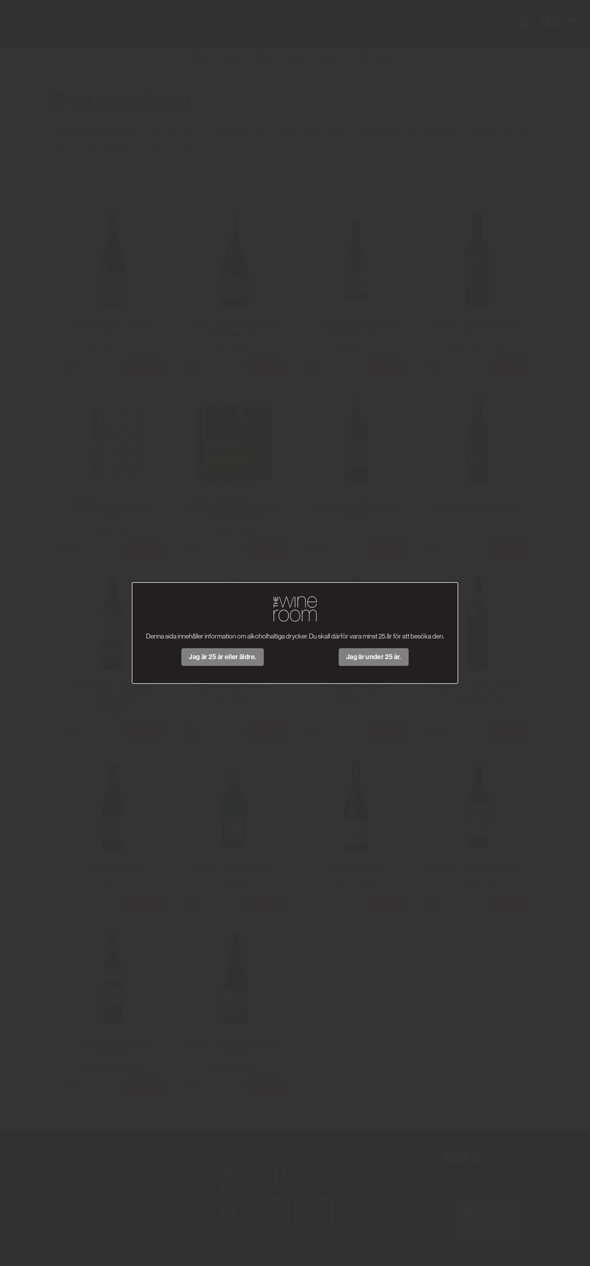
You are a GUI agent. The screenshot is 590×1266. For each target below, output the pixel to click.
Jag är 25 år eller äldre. (222, 657)
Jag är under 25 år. (373, 657)
